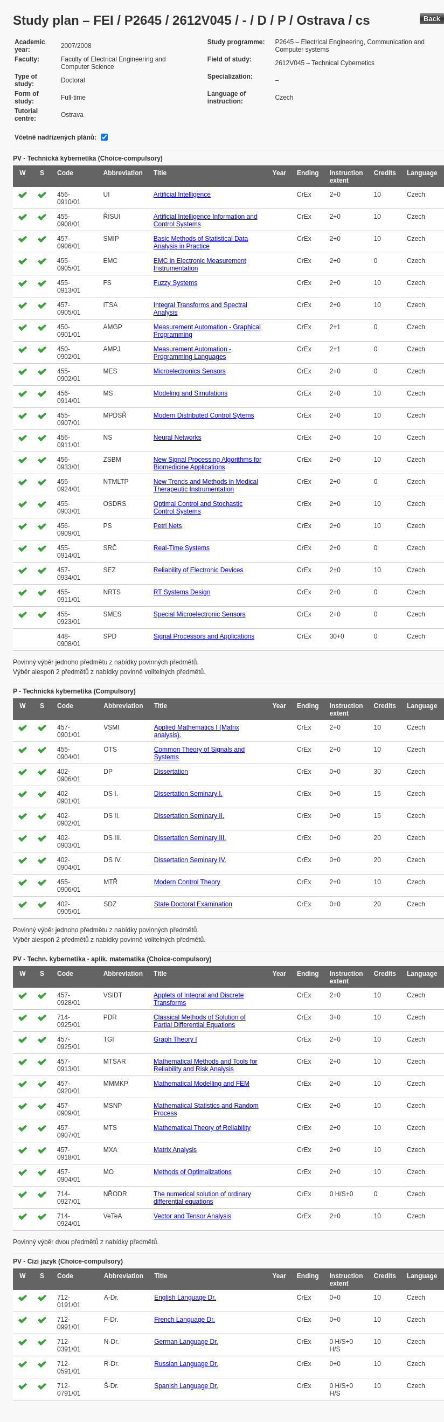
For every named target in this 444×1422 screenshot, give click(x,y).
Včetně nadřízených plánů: (55, 137)
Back (432, 19)
